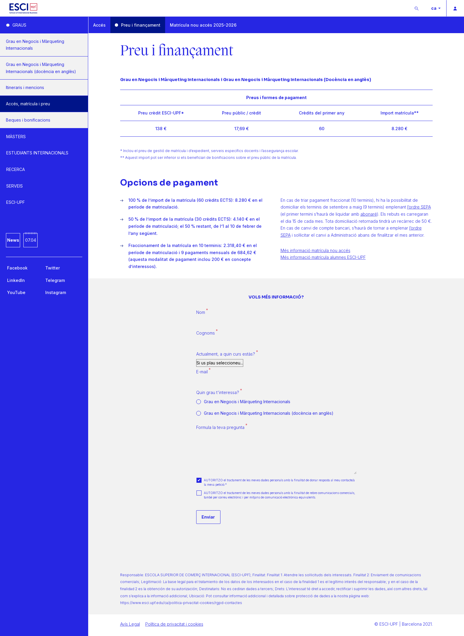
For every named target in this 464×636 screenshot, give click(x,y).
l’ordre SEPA (419, 206)
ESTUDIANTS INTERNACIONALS (37, 152)
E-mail (202, 371)
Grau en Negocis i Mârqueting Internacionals (247, 402)
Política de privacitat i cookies (174, 624)
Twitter (52, 267)
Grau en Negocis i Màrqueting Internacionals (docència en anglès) (41, 68)
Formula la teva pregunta (220, 427)
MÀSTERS (16, 136)
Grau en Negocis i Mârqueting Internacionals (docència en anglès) (269, 413)
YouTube (16, 292)
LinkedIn (16, 280)
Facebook (17, 267)
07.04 (30, 240)
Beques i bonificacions (28, 119)
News (13, 240)
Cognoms (205, 332)
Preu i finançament (140, 25)
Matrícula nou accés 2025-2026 (203, 25)
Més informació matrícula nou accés (315, 250)
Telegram (55, 280)
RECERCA (15, 169)
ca (434, 8)
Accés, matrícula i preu (28, 103)
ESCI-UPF (15, 202)
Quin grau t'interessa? (217, 392)
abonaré (368, 214)
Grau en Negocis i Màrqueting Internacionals (35, 45)
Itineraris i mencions (25, 87)
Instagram (55, 292)
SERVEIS (14, 185)
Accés (99, 25)
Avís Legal (130, 624)
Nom (200, 312)
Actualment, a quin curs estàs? (225, 353)
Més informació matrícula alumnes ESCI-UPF (323, 257)
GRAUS (19, 25)
